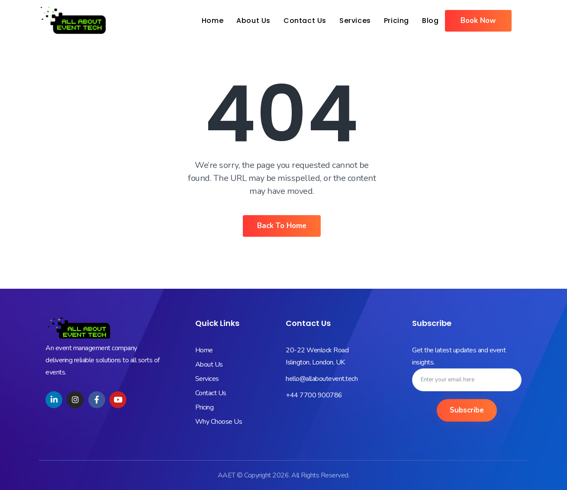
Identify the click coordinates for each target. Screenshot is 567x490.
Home (212, 21)
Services (355, 21)
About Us (253, 21)
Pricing (396, 21)
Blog (430, 21)
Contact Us (305, 21)
